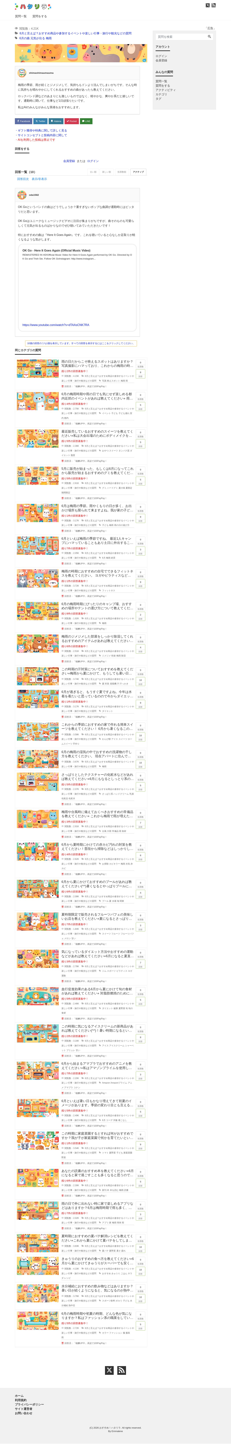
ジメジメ (106, 656)
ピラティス (121, 971)
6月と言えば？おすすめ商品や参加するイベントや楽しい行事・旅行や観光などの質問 (75, 33)
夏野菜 (122, 1008)
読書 (126, 1190)
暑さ (118, 1251)
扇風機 (113, 684)
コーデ (109, 1120)
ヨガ (130, 971)
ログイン (93, 161)
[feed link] (121, 1370)
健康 (116, 1008)
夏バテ (105, 1251)
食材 (124, 831)
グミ (104, 488)
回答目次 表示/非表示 (32, 179)
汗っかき (124, 684)
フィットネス (108, 590)
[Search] (209, 37)
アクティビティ (166, 90)
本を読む (114, 1190)
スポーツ (111, 971)
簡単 (119, 1223)
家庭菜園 (127, 1153)
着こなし (122, 1120)
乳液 (131, 794)
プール (105, 901)
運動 (63, 976)
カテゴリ (161, 94)
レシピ (67, 1278)
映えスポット (113, 381)
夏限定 (129, 488)
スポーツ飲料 (108, 1301)
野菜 (63, 1158)
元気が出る (37, 38)
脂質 (73, 455)
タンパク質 (124, 451)
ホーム (19, 1396)
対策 (107, 684)
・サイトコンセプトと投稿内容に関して (41, 135)
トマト (105, 1153)
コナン (77, 1088)
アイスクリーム (116, 1046)
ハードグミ (112, 488)
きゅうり (115, 1273)
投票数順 (120, 172)
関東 (122, 901)
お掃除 (105, 864)
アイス (114, 739)
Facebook (24, 121)
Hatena (57, 121)
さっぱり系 (107, 794)
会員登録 (69, 161)
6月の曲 (24, 38)
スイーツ (113, 451)
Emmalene (117, 1431)
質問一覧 (21, 16)
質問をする (39, 16)
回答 (140, 374)
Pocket (74, 121)
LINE (89, 121)
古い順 (90, 172)
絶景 (113, 558)
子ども (114, 413)
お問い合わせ (23, 1413)
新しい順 (104, 172)
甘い (73, 938)
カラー (105, 1333)
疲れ (123, 1251)
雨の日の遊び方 (121, 525)
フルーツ (115, 934)
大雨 (109, 831)
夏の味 (122, 488)
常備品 (115, 831)
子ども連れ (124, 413)
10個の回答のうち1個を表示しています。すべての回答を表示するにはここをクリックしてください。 (81, 343)
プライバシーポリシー (29, 1404)
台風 (104, 831)
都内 (66, 418)
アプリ (105, 1223)
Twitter (41, 121)
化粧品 (64, 799)
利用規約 (20, 1400)
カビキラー (114, 864)
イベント (106, 413)
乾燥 (113, 656)
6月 (104, 558)
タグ (158, 98)
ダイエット (107, 711)
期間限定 (65, 493)
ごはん (124, 1273)
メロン (67, 938)
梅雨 (49, 38)
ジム (104, 971)
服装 (128, 1333)
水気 (128, 864)
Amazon (106, 1083)
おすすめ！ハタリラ (110, 1428)
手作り (76, 744)
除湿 (123, 656)
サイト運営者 (23, 1409)
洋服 (115, 1120)
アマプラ (68, 1088)
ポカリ (119, 1301)
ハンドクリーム (121, 794)
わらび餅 (106, 739)
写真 (104, 381)
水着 (114, 901)
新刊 (104, 1190)
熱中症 (72, 1306)
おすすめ (106, 1273)
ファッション (115, 1333)
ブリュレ (70, 1050)
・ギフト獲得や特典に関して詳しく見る (41, 130)
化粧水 (72, 799)
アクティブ (138, 172)
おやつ (105, 451)
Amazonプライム (119, 1083)
